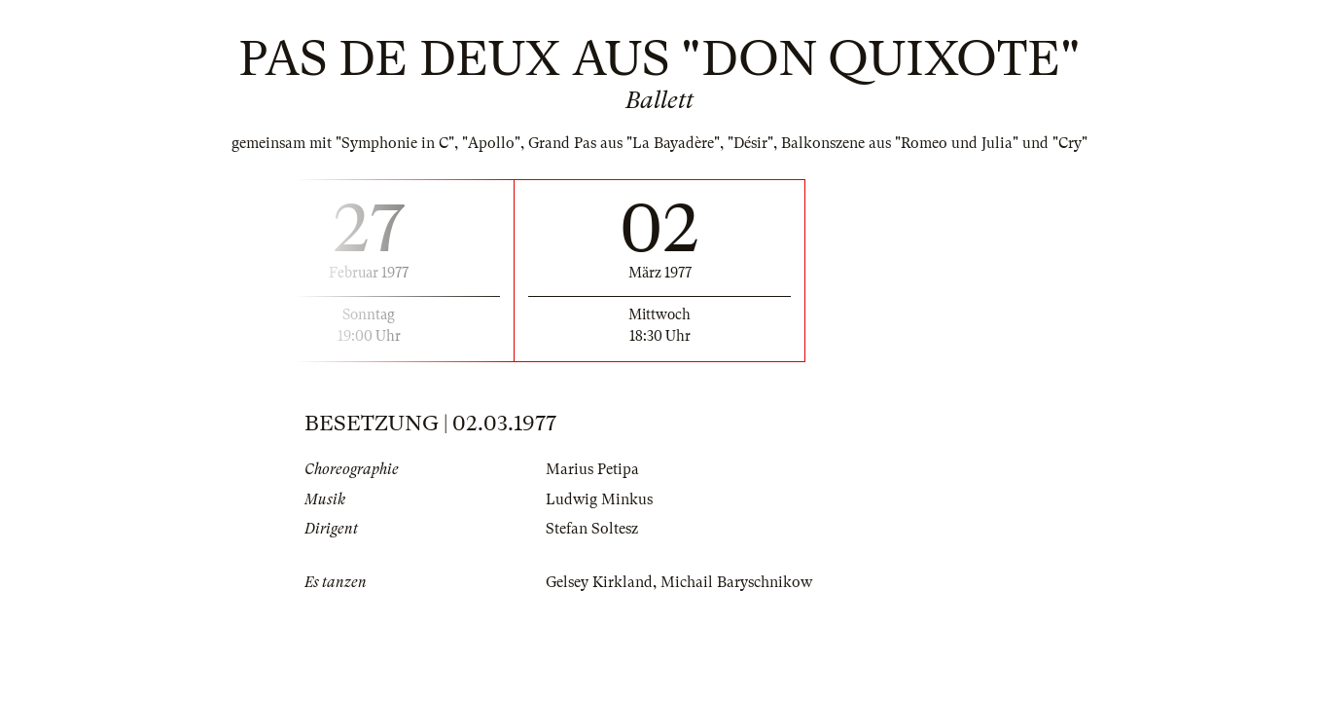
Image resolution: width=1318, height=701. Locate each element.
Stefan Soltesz (592, 528)
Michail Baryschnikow (736, 582)
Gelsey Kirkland (599, 582)
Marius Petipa (592, 469)
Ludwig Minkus (599, 499)
